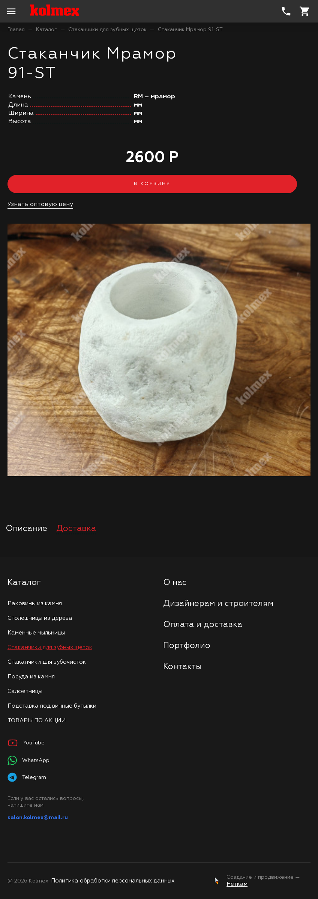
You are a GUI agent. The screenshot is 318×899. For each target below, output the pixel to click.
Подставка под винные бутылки (52, 706)
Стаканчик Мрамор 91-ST (190, 29)
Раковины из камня (35, 603)
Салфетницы (25, 691)
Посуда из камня (31, 677)
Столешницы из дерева (40, 618)
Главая (16, 29)
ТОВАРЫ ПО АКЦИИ (37, 720)
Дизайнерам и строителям (218, 604)
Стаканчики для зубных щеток (107, 29)
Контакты (182, 667)
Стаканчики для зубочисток (47, 662)
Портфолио (186, 646)
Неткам (237, 884)
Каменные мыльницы (36, 633)
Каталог (46, 29)
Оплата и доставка (202, 625)
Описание (26, 529)
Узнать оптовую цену (40, 204)
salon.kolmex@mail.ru (38, 817)
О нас (175, 583)
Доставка (76, 529)
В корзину (152, 184)
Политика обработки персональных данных (112, 881)
